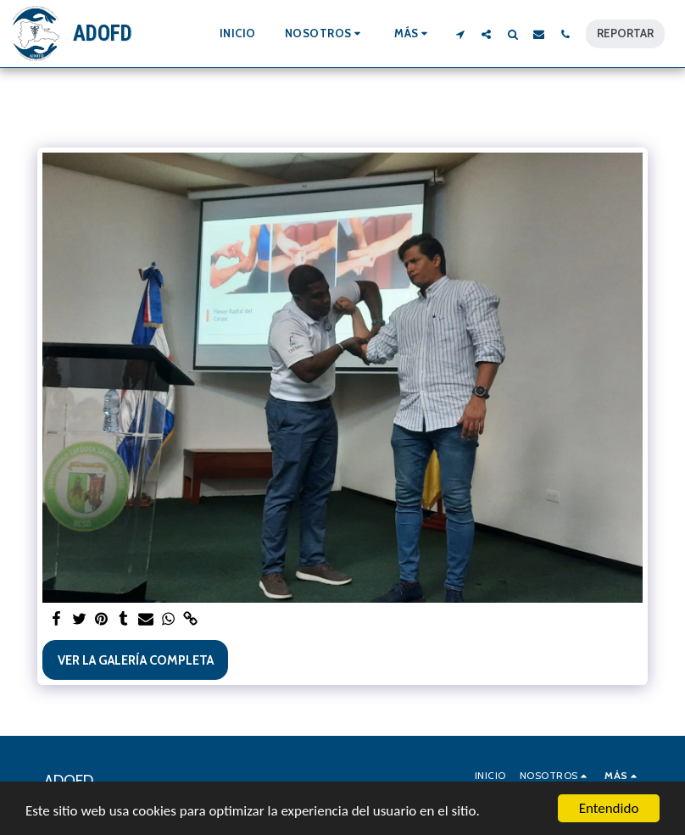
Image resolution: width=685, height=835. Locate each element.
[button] (325, 34)
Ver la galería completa (136, 660)
